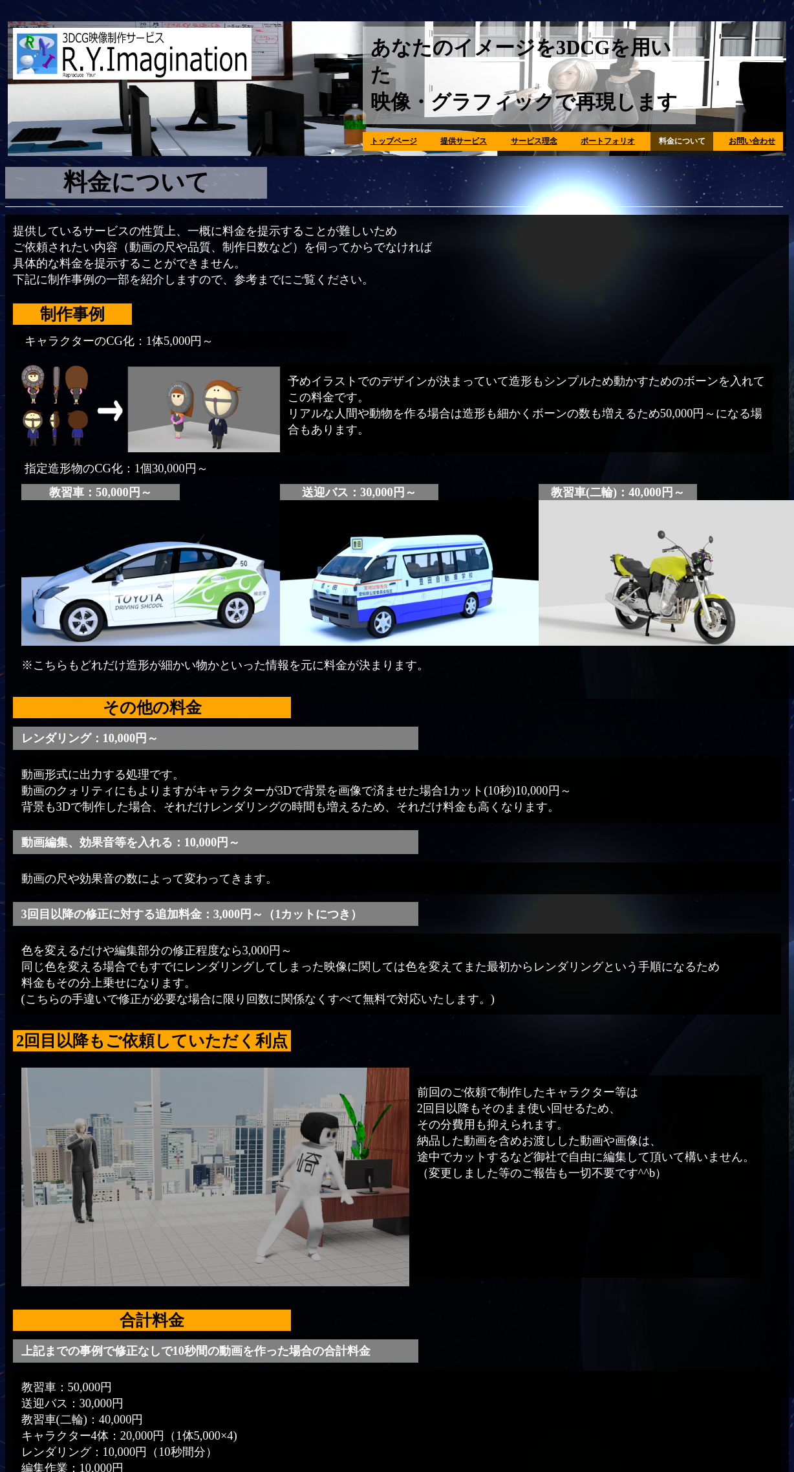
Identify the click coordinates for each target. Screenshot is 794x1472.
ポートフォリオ (608, 141)
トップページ (393, 141)
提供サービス (463, 141)
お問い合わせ (752, 141)
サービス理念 (534, 141)
